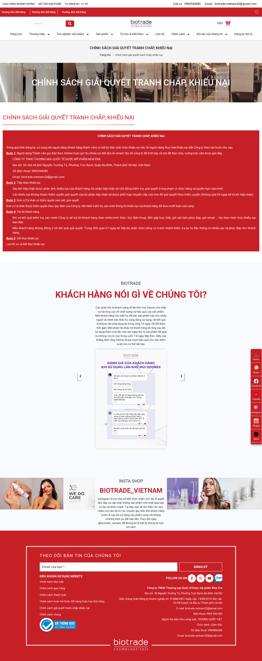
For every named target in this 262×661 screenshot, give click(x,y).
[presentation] (80, 376)
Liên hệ (159, 34)
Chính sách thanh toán (53, 595)
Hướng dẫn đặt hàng (14, 12)
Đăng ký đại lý (243, 34)
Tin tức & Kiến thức (132, 34)
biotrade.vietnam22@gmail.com (236, 4)
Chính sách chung (50, 614)
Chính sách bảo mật (51, 581)
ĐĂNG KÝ (201, 567)
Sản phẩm (102, 34)
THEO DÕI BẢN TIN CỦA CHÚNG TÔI (80, 555)
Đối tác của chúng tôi (210, 34)
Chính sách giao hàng (52, 588)
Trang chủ (16, 34)
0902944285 (192, 4)
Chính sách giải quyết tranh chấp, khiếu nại (64, 608)
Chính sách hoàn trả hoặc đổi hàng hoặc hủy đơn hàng (72, 601)
